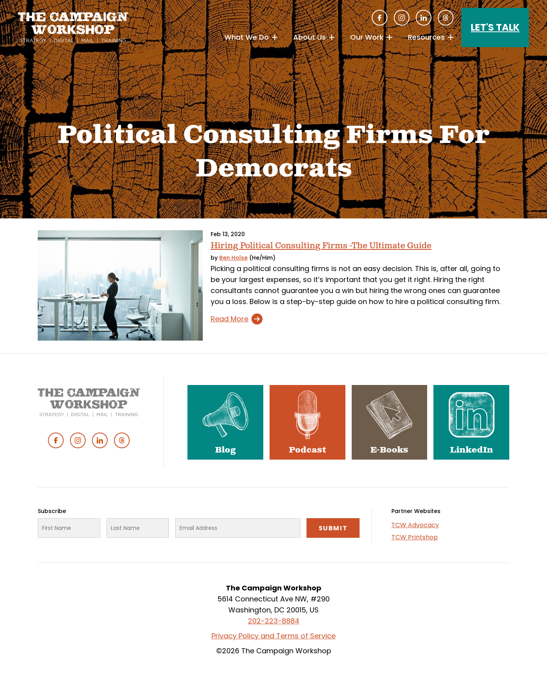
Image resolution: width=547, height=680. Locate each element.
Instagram (402, 18)
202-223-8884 (273, 621)
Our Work (367, 37)
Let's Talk (495, 27)
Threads (446, 18)
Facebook (380, 18)
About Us (309, 37)
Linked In (424, 18)
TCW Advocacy (415, 525)
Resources (426, 37)
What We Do (246, 37)
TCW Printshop (414, 537)
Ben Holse (233, 258)
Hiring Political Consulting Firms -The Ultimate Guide (321, 245)
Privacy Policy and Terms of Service (273, 636)
